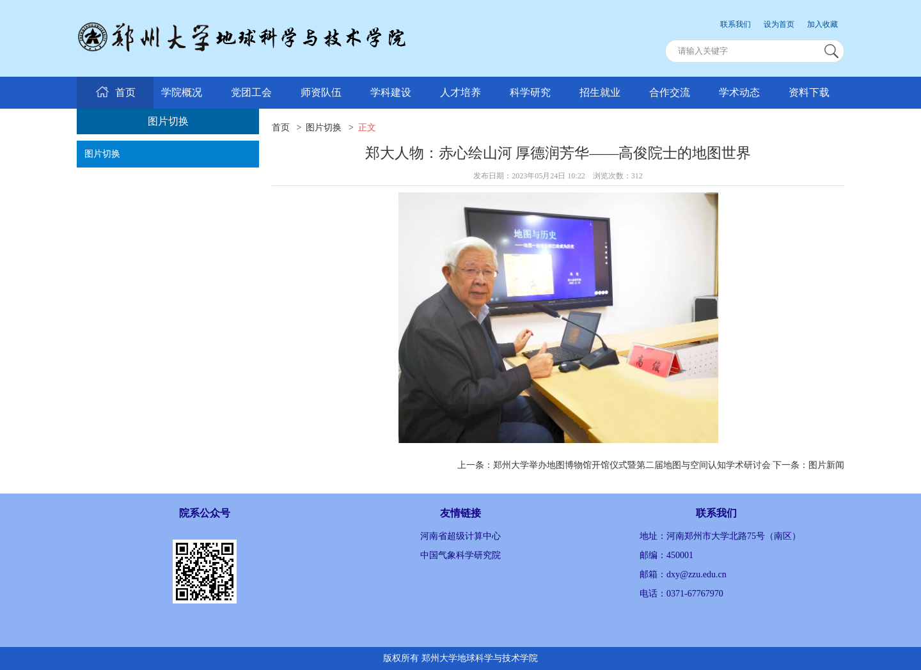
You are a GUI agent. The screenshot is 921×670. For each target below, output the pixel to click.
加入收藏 (822, 24)
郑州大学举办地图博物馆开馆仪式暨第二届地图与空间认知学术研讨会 (632, 465)
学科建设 (390, 92)
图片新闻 (826, 465)
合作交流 (669, 92)
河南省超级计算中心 (460, 536)
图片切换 (102, 154)
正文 (367, 127)
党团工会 (251, 92)
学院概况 (181, 92)
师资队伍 (321, 92)
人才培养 (460, 92)
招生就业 (599, 92)
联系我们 (735, 24)
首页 (281, 127)
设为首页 (779, 24)
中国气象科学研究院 (460, 555)
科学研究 (530, 92)
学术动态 (739, 92)
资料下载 (809, 92)
